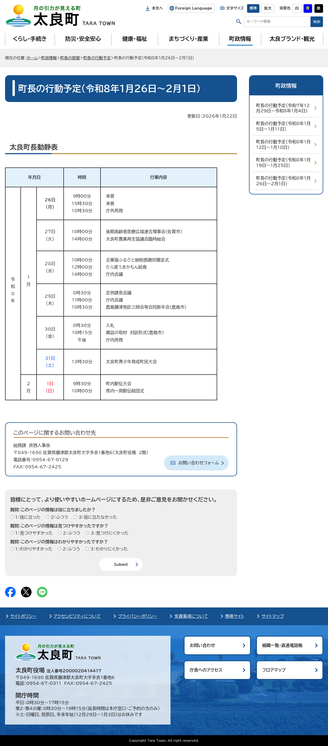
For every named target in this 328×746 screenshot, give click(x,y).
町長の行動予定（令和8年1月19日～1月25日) (283, 162)
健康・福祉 (134, 38)
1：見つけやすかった (33, 533)
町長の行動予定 (97, 58)
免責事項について (191, 616)
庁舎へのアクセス (206, 670)
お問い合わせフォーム (198, 463)
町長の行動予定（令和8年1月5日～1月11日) (283, 126)
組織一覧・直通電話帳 (282, 645)
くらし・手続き (30, 38)
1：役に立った (27, 517)
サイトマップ (272, 616)
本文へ (157, 8)
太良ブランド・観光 (292, 38)
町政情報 (240, 38)
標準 (253, 8)
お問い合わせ (202, 645)
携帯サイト (234, 616)
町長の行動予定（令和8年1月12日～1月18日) (283, 144)
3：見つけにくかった (109, 533)
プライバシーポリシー (137, 616)
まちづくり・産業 (188, 38)
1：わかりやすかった (33, 549)
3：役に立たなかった (97, 517)
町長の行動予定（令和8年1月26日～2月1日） (283, 181)
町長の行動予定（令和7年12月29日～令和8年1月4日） (283, 108)
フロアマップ (274, 670)
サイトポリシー (23, 616)
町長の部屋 (70, 58)
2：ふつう (58, 517)
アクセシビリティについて (77, 616)
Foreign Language (193, 8)
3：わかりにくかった (108, 549)
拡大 (268, 8)
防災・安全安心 (83, 38)
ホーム (32, 58)
